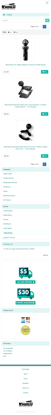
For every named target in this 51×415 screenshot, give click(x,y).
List (10, 32)
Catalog (9, 15)
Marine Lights (7, 174)
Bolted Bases (7, 215)
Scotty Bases (7, 228)
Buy (44, 72)
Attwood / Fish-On (9, 237)
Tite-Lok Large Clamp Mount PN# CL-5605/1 (20, 249)
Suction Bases (8, 211)
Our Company (7, 351)
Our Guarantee (8, 348)
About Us (26, 388)
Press (26, 378)
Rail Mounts (7, 224)
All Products (7, 200)
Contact (25, 393)
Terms (26, 374)
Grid (16, 32)
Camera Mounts (8, 178)
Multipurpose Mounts (10, 182)
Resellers (26, 383)
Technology (25, 369)
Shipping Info (7, 353)
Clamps (5, 219)
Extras (5, 191)
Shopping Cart (8, 244)
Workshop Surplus (9, 195)
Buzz (4, 356)
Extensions (6, 187)
